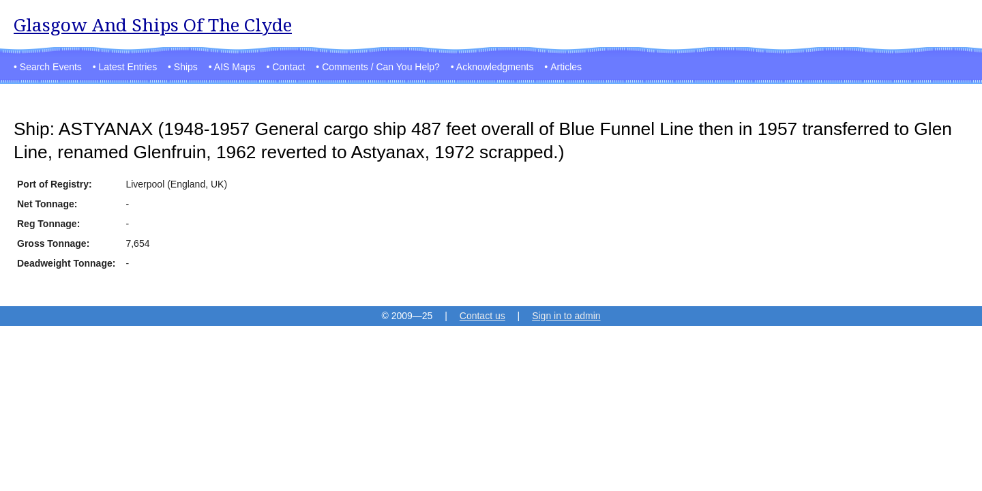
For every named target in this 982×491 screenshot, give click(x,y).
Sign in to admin (566, 315)
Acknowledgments (495, 66)
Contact (288, 66)
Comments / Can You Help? (381, 66)
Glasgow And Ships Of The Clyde (153, 24)
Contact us (482, 315)
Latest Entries (128, 66)
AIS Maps (235, 66)
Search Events (51, 66)
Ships (186, 66)
